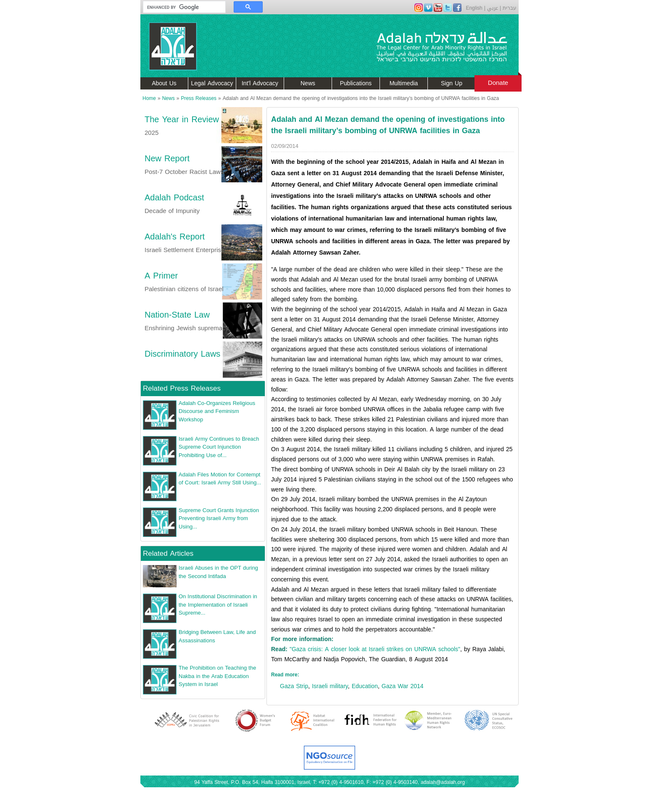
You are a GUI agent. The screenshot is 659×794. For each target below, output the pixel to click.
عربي (492, 8)
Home (149, 98)
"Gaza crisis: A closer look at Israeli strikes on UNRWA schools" (375, 649)
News (308, 83)
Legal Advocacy (212, 83)
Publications (356, 83)
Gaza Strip (294, 686)
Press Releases (198, 98)
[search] (180, 7)
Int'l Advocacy (260, 83)
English (474, 8)
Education (365, 686)
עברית (510, 8)
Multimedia (404, 83)
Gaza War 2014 (403, 686)
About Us (164, 83)
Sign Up (451, 83)
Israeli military (330, 686)
